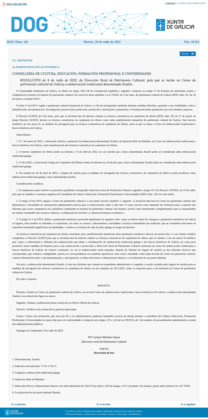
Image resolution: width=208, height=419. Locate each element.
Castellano (184, 3)
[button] (188, 54)
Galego (170, 3)
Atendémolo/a (134, 414)
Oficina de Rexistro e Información (80, 414)
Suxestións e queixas (106, 414)
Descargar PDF (17, 4)
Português (198, 3)
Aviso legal (122, 414)
